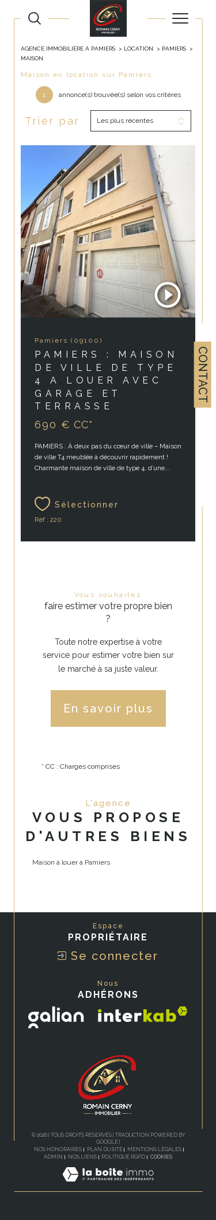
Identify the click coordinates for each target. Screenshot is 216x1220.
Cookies (161, 1157)
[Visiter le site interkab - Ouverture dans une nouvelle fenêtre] (143, 1014)
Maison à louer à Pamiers (71, 862)
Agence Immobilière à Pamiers (68, 48)
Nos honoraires (58, 1149)
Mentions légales (154, 1149)
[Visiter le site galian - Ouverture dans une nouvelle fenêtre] (56, 1017)
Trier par (52, 121)
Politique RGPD (123, 1157)
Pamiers (174, 48)
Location (138, 48)
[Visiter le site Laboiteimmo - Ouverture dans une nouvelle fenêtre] (108, 1186)
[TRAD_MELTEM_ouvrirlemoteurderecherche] (34, 18)
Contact (203, 374)
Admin (53, 1157)
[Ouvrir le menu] (180, 18)
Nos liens (82, 1157)
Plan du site (105, 1149)
